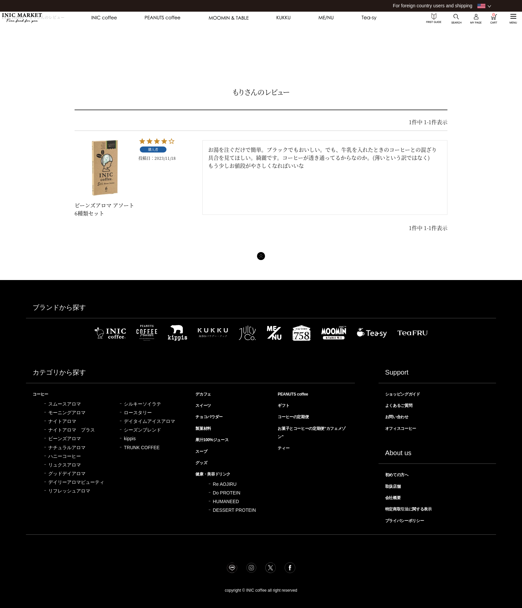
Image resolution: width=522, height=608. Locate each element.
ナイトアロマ (62, 421)
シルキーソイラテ (142, 403)
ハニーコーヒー (64, 456)
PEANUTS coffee (296, 394)
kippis (129, 438)
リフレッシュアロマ (69, 490)
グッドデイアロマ (67, 473)
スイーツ (205, 405)
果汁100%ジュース (216, 438)
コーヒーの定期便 (298, 416)
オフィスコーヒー (405, 427)
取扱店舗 (395, 484)
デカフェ (205, 394)
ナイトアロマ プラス (71, 429)
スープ (202, 449)
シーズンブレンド (142, 429)
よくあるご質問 (402, 405)
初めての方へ (400, 473)
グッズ (202, 460)
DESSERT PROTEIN (234, 507)
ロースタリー (138, 412)
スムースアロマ (64, 403)
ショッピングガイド (407, 394)
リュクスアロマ (64, 464)
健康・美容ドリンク (217, 471)
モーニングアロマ (67, 412)
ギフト (285, 405)
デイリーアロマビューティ (76, 481)
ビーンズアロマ (64, 438)
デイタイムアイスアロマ (149, 421)
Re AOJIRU (224, 481)
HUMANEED (226, 498)
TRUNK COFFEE (141, 447)
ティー (285, 446)
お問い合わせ (400, 416)
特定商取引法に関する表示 (415, 506)
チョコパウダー (212, 416)
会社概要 (395, 495)
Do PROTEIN (226, 490)
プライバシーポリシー (410, 517)
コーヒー (43, 394)
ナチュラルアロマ (67, 447)
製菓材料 (205, 427)
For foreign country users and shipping (432, 5)
